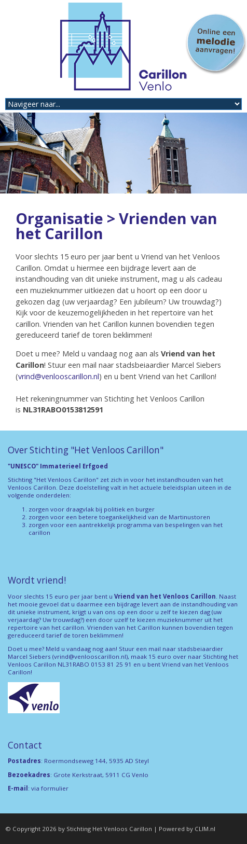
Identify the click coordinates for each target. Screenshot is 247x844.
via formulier (49, 788)
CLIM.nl (205, 829)
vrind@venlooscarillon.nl (58, 376)
